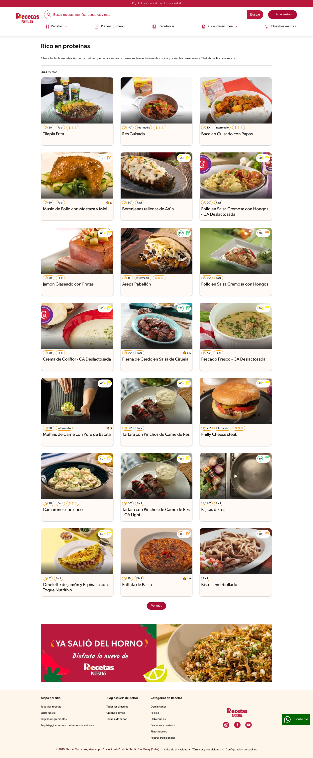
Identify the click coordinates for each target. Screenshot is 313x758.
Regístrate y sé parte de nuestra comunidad (156, 3)
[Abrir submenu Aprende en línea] (220, 26)
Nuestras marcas (280, 27)
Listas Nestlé (48, 713)
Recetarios (163, 27)
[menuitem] (55, 28)
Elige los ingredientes (54, 719)
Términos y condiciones (206, 749)
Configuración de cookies (241, 749)
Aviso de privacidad (175, 749)
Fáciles (155, 713)
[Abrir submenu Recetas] (56, 26)
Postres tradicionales (163, 737)
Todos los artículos (117, 706)
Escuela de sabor (116, 719)
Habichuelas (158, 719)
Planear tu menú (109, 27)
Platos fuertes (159, 731)
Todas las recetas (51, 706)
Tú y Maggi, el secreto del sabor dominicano (67, 725)
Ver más (156, 605)
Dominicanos (158, 706)
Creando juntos (115, 713)
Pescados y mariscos (163, 725)
